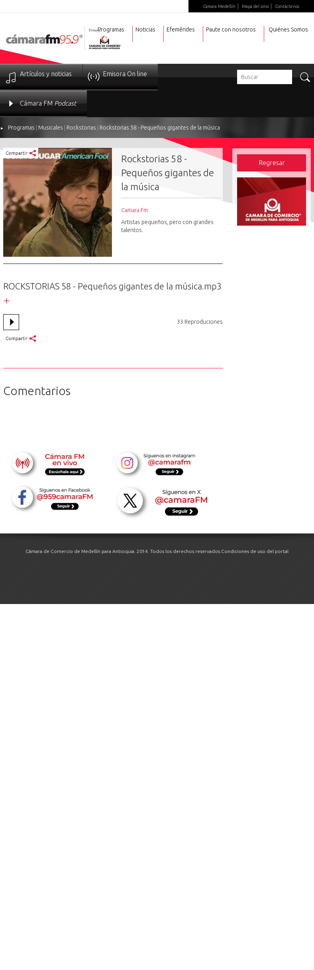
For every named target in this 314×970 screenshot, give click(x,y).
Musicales (50, 127)
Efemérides (181, 29)
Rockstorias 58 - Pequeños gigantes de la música (160, 127)
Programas (21, 127)
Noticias (145, 29)
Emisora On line (125, 73)
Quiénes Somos (288, 29)
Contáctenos (287, 6)
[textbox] (264, 77)
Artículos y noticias (46, 73)
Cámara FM (48, 103)
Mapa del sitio (255, 6)
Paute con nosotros (231, 29)
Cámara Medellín (219, 6)
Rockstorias (81, 127)
